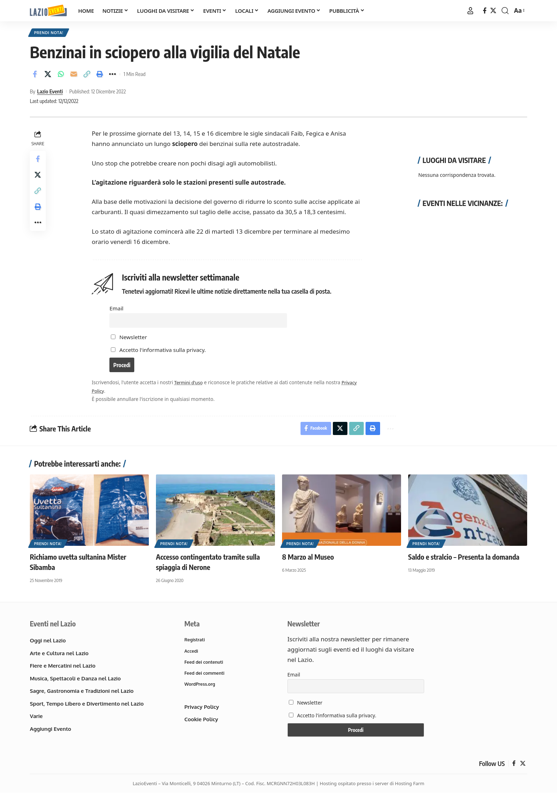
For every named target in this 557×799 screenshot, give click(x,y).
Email (117, 309)
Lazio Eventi (50, 92)
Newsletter (130, 339)
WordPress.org (200, 691)
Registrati (195, 645)
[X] (493, 11)
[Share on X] (48, 75)
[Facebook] (484, 11)
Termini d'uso (190, 387)
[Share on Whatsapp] (61, 75)
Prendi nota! (50, 33)
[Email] (74, 75)
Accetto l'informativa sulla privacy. (163, 353)
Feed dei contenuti (204, 669)
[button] (470, 10)
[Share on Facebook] (35, 75)
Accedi (191, 657)
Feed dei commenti (205, 680)
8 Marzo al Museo (308, 562)
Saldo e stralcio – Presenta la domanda (463, 562)
